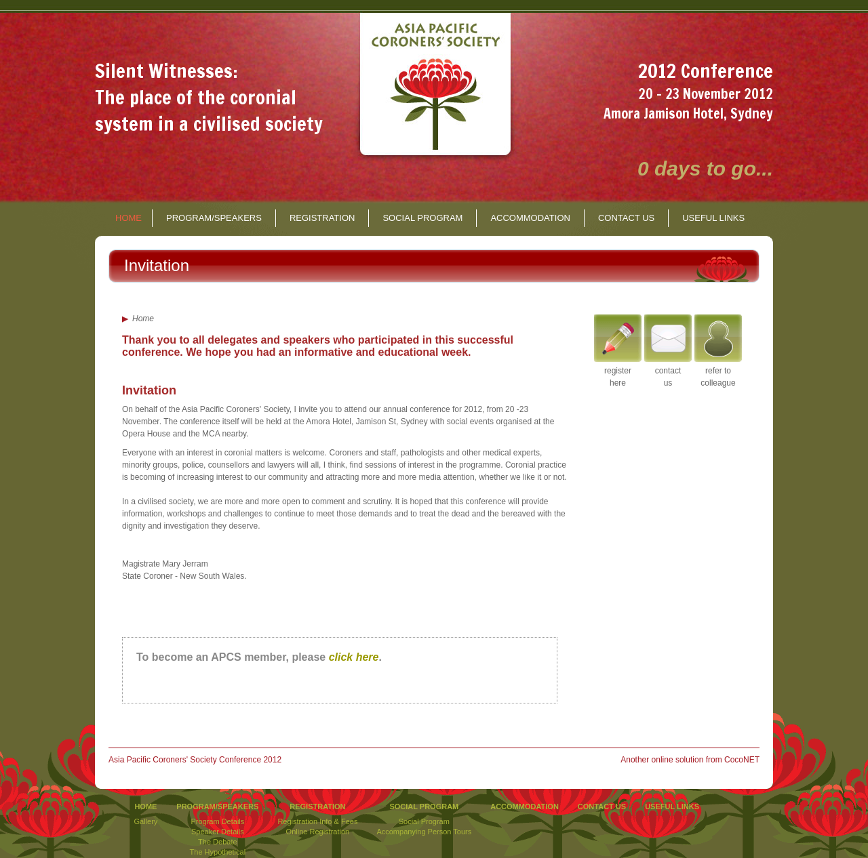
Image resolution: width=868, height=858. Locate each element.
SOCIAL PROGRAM (422, 218)
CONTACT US (626, 218)
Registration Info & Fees (317, 821)
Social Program (424, 821)
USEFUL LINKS (713, 218)
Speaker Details (217, 832)
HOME (128, 218)
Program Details (217, 821)
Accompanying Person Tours (423, 832)
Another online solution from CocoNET (690, 759)
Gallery (146, 821)
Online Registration (318, 832)
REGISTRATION (322, 218)
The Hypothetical (218, 852)
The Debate (217, 842)
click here (354, 657)
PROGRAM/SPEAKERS (214, 218)
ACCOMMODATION (530, 218)
